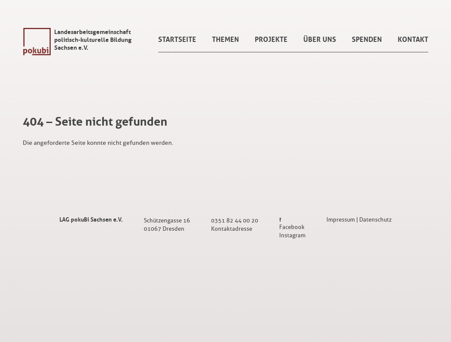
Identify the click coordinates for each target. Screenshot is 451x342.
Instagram (292, 235)
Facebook (292, 227)
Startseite (177, 39)
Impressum (340, 219)
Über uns (319, 39)
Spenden (367, 39)
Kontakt (413, 39)
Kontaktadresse (231, 229)
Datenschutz (375, 219)
